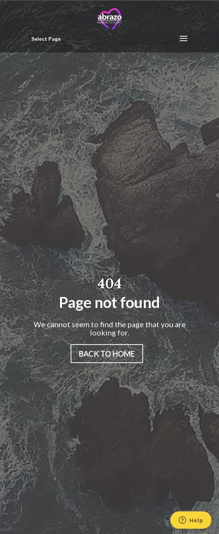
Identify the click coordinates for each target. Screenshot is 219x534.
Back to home (107, 353)
